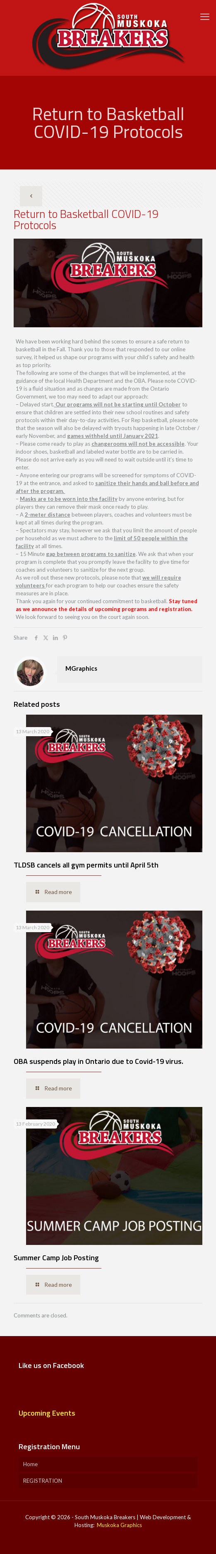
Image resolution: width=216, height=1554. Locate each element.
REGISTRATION (42, 1480)
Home (30, 1464)
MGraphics (81, 668)
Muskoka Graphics (119, 1525)
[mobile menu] (205, 17)
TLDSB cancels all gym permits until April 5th (86, 864)
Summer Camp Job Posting (56, 1257)
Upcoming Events (47, 1413)
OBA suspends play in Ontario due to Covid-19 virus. (98, 1061)
